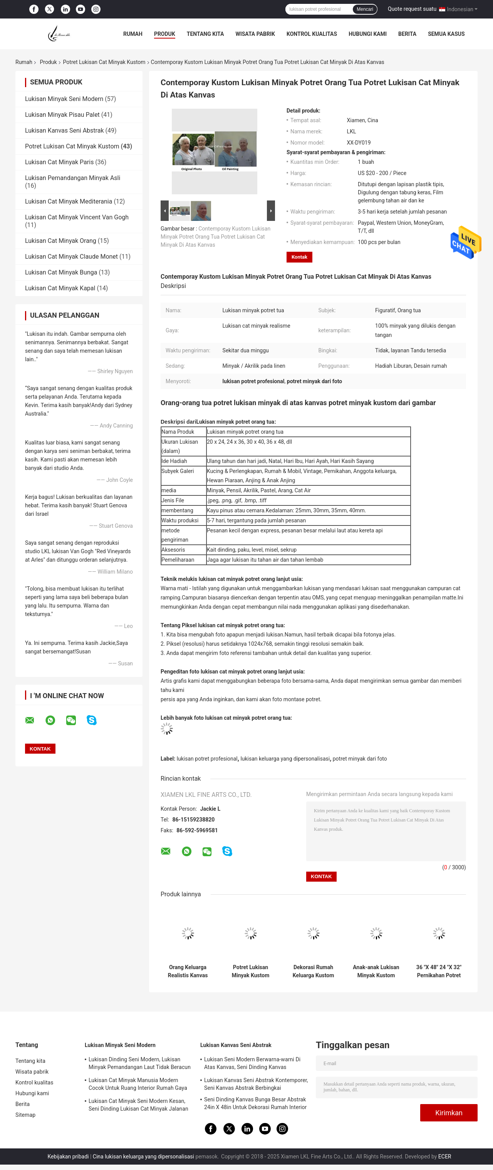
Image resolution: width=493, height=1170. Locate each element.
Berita (407, 34)
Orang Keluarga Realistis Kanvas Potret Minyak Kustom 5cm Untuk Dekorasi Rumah (188, 971)
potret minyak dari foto (360, 759)
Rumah (133, 34)
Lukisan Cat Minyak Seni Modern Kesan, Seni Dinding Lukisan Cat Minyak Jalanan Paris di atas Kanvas (138, 1106)
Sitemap (25, 1115)
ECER (444, 1156)
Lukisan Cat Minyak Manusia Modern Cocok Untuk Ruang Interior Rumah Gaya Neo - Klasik (138, 1085)
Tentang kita (205, 34)
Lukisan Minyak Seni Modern (64, 99)
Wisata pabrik (255, 34)
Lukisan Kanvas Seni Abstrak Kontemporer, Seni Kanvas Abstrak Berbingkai (256, 1084)
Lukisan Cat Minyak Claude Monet (71, 256)
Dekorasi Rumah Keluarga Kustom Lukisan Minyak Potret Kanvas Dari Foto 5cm (313, 971)
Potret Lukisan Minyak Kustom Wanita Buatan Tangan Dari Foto (250, 971)
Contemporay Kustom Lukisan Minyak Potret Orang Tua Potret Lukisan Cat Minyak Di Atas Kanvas (215, 237)
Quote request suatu (412, 9)
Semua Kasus (446, 34)
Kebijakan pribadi (68, 1156)
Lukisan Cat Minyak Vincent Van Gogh (77, 217)
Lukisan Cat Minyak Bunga (61, 272)
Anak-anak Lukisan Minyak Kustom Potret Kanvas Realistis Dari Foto (376, 971)
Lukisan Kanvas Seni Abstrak (64, 130)
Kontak (299, 257)
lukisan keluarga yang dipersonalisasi (285, 759)
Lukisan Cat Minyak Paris (59, 162)
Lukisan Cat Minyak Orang (60, 240)
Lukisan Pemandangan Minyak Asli (72, 178)
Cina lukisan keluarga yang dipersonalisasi (143, 1156)
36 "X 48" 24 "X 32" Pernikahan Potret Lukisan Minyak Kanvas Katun (438, 971)
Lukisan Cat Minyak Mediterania (68, 201)
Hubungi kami (368, 34)
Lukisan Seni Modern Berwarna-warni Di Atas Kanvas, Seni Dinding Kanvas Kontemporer (252, 1064)
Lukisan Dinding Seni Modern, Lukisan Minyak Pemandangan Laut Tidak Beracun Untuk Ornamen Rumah (140, 1064)
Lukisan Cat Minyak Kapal (60, 288)
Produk (164, 34)
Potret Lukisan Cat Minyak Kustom (104, 62)
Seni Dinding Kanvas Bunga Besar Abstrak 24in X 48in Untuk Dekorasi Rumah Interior (255, 1103)
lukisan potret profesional (207, 759)
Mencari (365, 9)
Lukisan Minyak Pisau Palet (62, 114)
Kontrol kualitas (312, 34)
